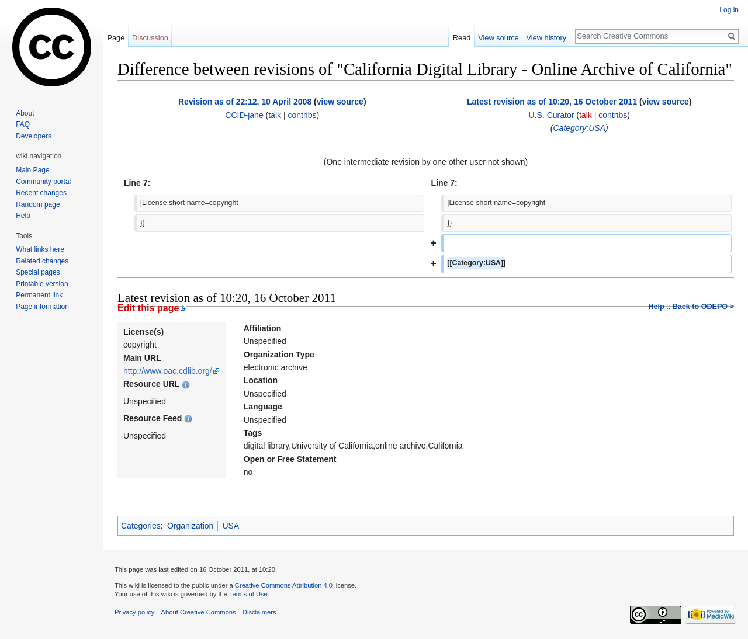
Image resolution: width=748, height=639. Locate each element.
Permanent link (39, 295)
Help (656, 307)
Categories (141, 525)
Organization (190, 525)
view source (340, 101)
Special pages (38, 272)
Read (462, 37)
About (25, 113)
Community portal (43, 182)
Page (115, 37)
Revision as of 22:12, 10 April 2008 (244, 101)
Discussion (150, 37)
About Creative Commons (198, 612)
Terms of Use (248, 594)
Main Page (32, 170)
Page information (42, 307)
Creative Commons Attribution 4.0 (284, 585)
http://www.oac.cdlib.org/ (167, 371)
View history (546, 37)
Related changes (42, 261)
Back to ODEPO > (703, 307)
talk (274, 115)
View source (498, 37)
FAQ (23, 124)
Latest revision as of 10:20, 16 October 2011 (552, 101)
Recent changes (41, 193)
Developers (33, 136)
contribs (302, 115)
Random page (38, 204)
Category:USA (579, 128)
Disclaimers (259, 612)
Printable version (42, 284)
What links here (40, 249)
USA (230, 525)
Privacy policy (134, 612)
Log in (729, 10)
